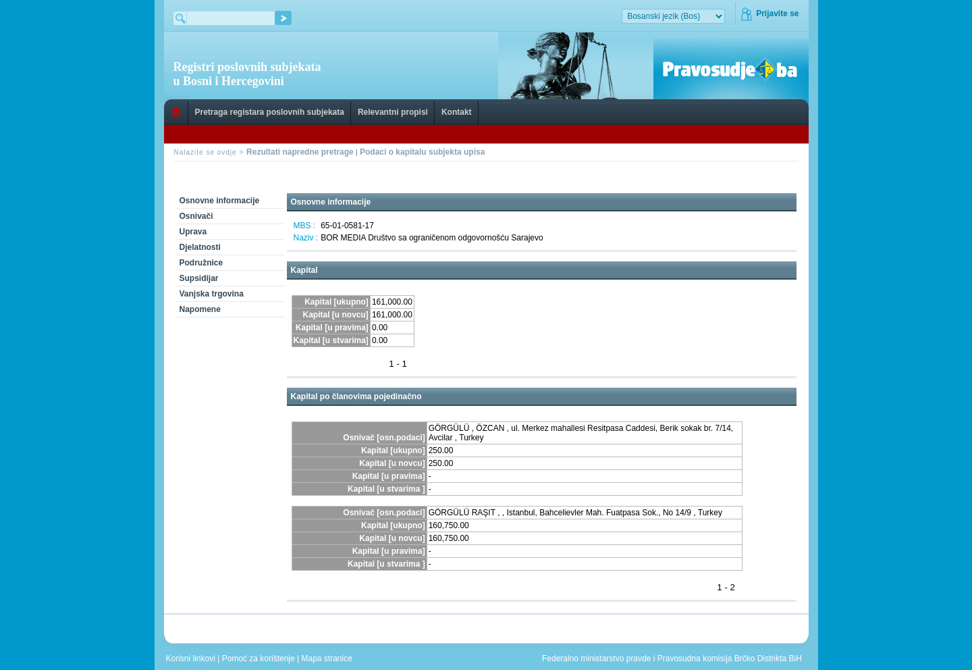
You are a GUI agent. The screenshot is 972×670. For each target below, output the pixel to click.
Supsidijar (199, 278)
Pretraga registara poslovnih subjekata (269, 112)
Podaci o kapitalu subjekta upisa (422, 152)
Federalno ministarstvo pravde (596, 658)
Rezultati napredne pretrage (300, 152)
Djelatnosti (200, 247)
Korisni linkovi (192, 658)
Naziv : (306, 237)
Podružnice (201, 262)
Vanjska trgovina (212, 294)
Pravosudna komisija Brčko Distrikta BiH (729, 658)
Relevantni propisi (393, 112)
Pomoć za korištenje (259, 658)
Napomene (200, 309)
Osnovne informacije (220, 200)
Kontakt (456, 112)
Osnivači (196, 216)
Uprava (193, 231)
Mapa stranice (329, 658)
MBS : (305, 225)
